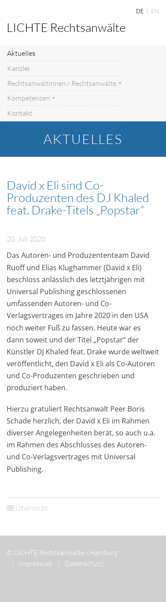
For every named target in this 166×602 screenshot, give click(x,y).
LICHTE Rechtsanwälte (66, 27)
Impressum (32, 563)
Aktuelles (21, 53)
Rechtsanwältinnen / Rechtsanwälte (64, 83)
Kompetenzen (31, 97)
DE (140, 11)
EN (155, 11)
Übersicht (31, 508)
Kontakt (19, 113)
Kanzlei (18, 68)
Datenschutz (81, 563)
